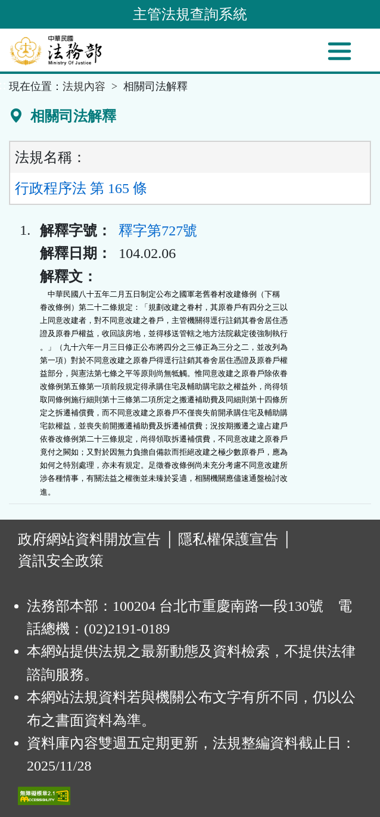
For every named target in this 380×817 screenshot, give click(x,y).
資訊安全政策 (61, 561)
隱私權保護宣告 (228, 539)
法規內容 (84, 86)
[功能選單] (339, 51)
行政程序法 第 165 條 (81, 188)
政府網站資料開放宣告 (89, 539)
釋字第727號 (158, 230)
